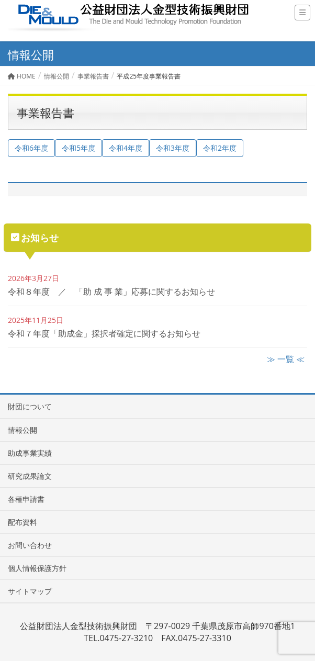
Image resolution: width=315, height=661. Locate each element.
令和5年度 (78, 148)
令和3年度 (172, 148)
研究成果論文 (30, 476)
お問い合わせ (30, 545)
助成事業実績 (30, 453)
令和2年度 (220, 148)
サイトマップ (30, 591)
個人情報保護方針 (37, 568)
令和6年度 (31, 148)
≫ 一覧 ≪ (286, 359)
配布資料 (22, 522)
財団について (30, 406)
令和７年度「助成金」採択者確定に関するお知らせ (104, 333)
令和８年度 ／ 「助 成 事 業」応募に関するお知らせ (111, 291)
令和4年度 (125, 148)
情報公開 (22, 430)
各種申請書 (26, 499)
